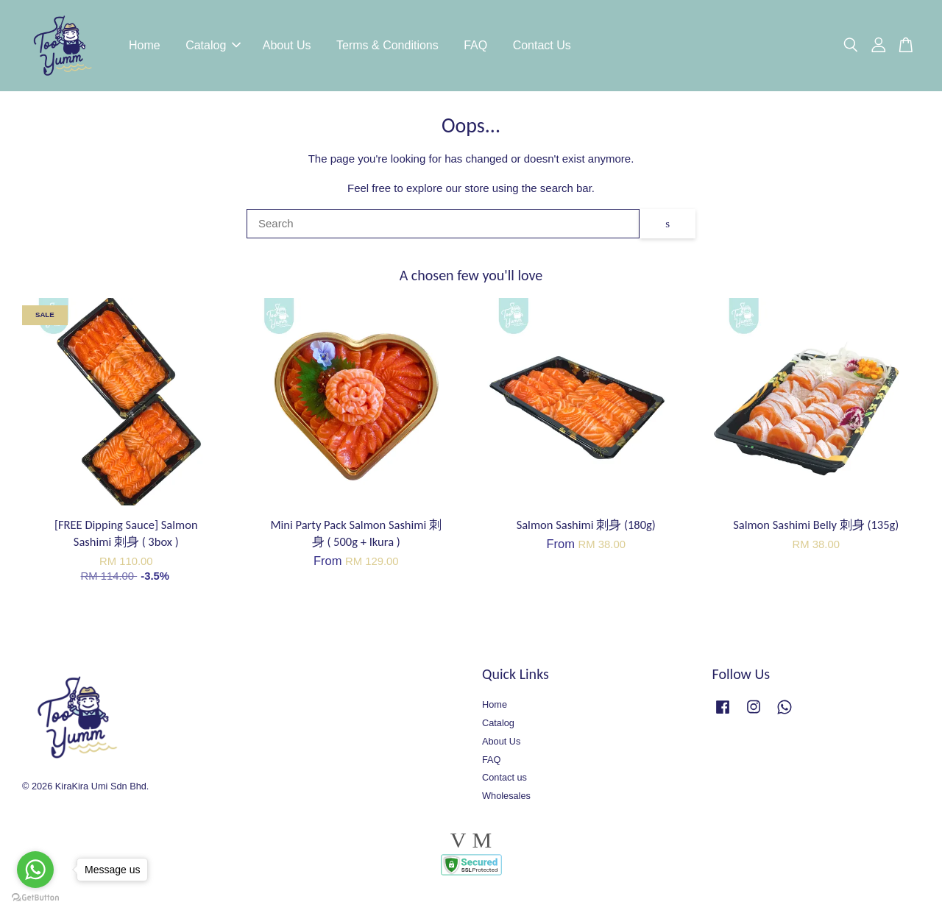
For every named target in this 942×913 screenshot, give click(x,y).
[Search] (443, 228)
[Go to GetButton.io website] (35, 898)
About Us (287, 47)
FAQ (475, 47)
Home (144, 47)
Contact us (504, 781)
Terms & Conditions (387, 47)
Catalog (213, 47)
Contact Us (542, 47)
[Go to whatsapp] (35, 869)
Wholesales (506, 800)
